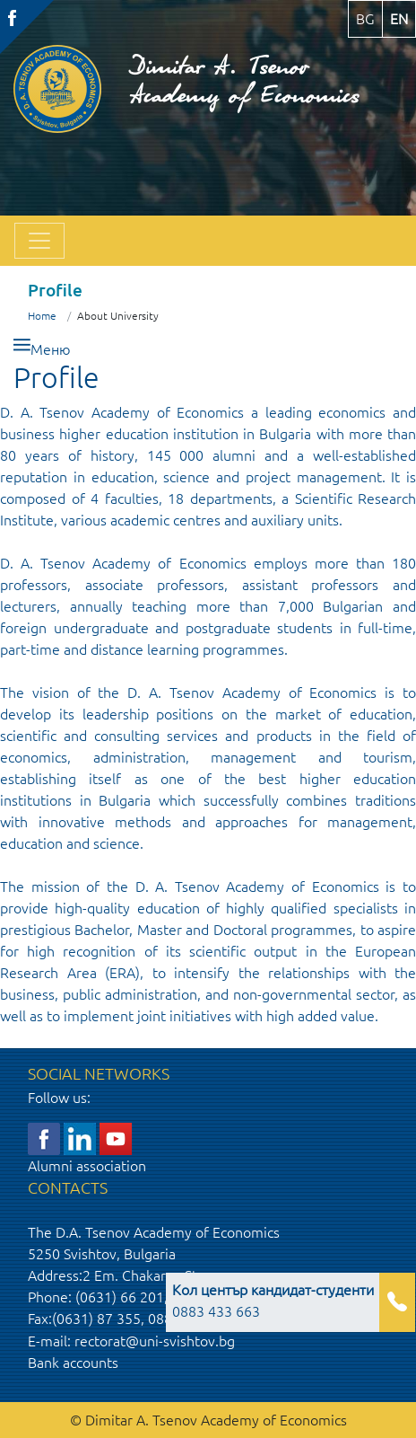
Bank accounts (73, 1362)
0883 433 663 (273, 1300)
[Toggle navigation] (39, 241)
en (399, 19)
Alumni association (87, 1166)
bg (365, 19)
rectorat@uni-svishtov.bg (154, 1341)
